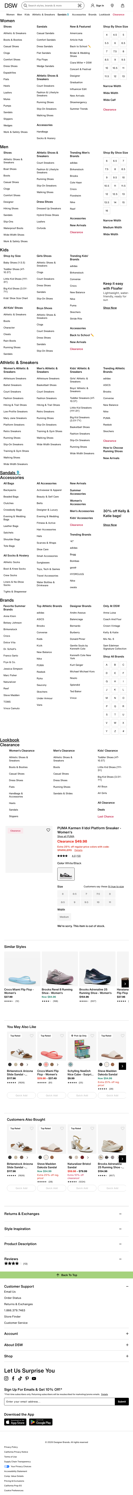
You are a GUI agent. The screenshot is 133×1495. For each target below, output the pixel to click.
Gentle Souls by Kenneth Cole (79, 647)
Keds (39, 639)
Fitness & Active (46, 523)
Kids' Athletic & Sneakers (80, 370)
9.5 (123, 59)
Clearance (109, 109)
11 (123, 68)
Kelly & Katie (110, 632)
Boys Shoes (44, 308)
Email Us (10, 1292)
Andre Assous (78, 612)
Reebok (107, 424)
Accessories (78, 218)
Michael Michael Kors (82, 671)
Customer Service (16, 1322)
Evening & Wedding (48, 516)
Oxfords (41, 228)
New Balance (77, 292)
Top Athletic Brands (49, 606)
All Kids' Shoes (13, 308)
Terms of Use (10, 1456)
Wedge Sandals (45, 66)
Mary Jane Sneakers (15, 418)
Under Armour (44, 698)
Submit (122, 1401)
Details (78, 850)
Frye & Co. (9, 662)
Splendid (75, 685)
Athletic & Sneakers (14, 33)
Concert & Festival (80, 69)
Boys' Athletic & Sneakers (79, 389)
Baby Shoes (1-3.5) (14, 262)
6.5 (123, 43)
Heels (6, 86)
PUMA (106, 418)
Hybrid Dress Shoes (48, 215)
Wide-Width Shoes (13, 234)
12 (115, 76)
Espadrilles (9, 72)
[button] (48, 830)
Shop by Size (12, 256)
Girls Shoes (44, 256)
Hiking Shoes (10, 208)
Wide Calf (109, 100)
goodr (73, 567)
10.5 (115, 68)
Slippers (8, 119)
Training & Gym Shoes (16, 451)
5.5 (107, 43)
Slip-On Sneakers (46, 109)
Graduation (76, 82)
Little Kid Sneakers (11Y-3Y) (81, 409)
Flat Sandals (44, 53)
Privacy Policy (11, 1447)
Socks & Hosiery (46, 138)
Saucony (42, 685)
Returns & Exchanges (18, 1304)
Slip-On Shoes (45, 298)
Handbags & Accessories (16, 795)
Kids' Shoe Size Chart (15, 298)
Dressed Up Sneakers (49, 208)
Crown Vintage (111, 626)
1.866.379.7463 (14, 1310)
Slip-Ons (8, 221)
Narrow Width (112, 86)
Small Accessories (47, 556)
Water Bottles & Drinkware (46, 583)
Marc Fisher (10, 675)
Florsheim (75, 195)
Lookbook (104, 14)
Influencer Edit (78, 89)
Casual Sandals (45, 33)
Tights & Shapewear (14, 591)
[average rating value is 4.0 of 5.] (66, 856)
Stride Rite (76, 318)
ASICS (106, 385)
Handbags (42, 131)
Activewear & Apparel (49, 490)
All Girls (102, 793)
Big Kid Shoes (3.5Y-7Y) (15, 290)
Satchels (8, 532)
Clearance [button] (118, 14)
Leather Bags (10, 526)
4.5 (115, 34)
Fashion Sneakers (13, 398)
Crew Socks (10, 575)
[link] (21, 993)
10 (106, 68)
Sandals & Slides (63, 793)
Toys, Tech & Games (48, 569)
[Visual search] (80, 5)
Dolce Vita (9, 642)
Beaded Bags (11, 496)
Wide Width (110, 93)
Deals (101, 809)
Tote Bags (9, 546)
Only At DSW (111, 606)
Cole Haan (76, 182)
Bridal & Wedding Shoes (80, 54)
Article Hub (76, 40)
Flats (6, 79)
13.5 (106, 202)
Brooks (74, 176)
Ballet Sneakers (12, 385)
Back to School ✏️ (80, 46)
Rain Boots (9, 340)
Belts (40, 503)
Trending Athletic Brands (114, 370)
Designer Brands (80, 606)
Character (9, 327)
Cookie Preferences (13, 1490)
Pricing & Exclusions (14, 1480)
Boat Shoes (9, 169)
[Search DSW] (53, 5)
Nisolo (73, 678)
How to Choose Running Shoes (113, 449)
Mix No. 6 (108, 639)
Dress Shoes (10, 66)
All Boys (102, 786)
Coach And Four (112, 619)
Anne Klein (9, 616)
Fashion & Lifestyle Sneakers (48, 93)
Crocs (73, 189)
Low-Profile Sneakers (15, 411)
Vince (73, 698)
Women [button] (10, 14)
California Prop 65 (13, 1485)
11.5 (107, 76)
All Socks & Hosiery (16, 555)
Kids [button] (27, 14)
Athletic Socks (11, 562)
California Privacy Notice (16, 1451)
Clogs (6, 53)
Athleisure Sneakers (14, 378)
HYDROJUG (77, 574)
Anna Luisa (109, 612)
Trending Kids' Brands (79, 257)
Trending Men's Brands (80, 154)
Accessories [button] (79, 14)
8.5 (107, 59)
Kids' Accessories (81, 518)
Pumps (7, 105)
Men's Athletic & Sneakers (47, 370)
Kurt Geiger (76, 665)
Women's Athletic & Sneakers (16, 370)
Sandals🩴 (63, 14)
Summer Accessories (78, 492)
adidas (73, 162)
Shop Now (110, 314)
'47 (72, 541)
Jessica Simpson (13, 668)
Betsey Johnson (12, 622)
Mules (6, 99)
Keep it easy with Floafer (113, 292)
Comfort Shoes (11, 59)
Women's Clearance (21, 750)
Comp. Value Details (14, 1476)
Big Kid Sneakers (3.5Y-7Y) (80, 418)
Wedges (7, 125)
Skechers (75, 312)
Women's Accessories (78, 502)
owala (73, 587)
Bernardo (75, 626)
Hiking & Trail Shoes (15, 405)
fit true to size (116, 886)
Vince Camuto (11, 708)
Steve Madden (11, 695)
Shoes (7, 26)
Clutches (8, 503)
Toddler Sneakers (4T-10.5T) (82, 399)
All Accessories (46, 483)
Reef (72, 209)
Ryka (40, 678)
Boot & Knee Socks (14, 568)
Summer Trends (79, 109)
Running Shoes (45, 102)
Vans (39, 705)
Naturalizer (9, 682)
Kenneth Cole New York (80, 656)
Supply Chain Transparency (17, 1461)
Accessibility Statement (15, 1471)
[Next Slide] (125, 983)
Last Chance (106, 816)
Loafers (7, 92)
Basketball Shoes (46, 385)
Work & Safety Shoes (15, 132)
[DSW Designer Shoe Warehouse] (11, 5)
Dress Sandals (45, 46)
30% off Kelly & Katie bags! (116, 520)
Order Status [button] (12, 1298)
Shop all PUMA (65, 836)
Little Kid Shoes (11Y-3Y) (15, 280)
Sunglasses (43, 562)
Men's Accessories (82, 511)
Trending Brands (80, 534)
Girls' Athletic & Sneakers (79, 380)
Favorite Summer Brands (14, 607)
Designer (75, 75)
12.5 (115, 194)
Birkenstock (77, 169)
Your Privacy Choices (17, 1466)
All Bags (8, 483)
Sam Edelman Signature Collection (114, 647)
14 (115, 202)
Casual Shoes (11, 46)
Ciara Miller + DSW (81, 62)
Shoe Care (42, 549)
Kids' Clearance (108, 750)
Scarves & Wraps (46, 543)
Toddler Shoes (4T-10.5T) (14, 270)
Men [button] (19, 14)
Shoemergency (78, 102)
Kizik (39, 645)
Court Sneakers (45, 86)
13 (123, 76)
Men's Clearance (64, 750)
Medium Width (112, 227)
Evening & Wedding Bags (14, 517)
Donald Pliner (77, 639)
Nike (72, 202)
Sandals (7, 112)
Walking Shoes (45, 115)
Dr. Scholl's (9, 649)
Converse (75, 279)
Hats (39, 536)
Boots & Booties (12, 40)
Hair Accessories (46, 529)
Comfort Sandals (46, 40)
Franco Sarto (10, 655)
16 (106, 210)
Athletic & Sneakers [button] (43, 14)
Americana (76, 33)
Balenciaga (76, 619)
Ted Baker (75, 691)
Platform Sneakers (13, 424)
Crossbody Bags (12, 509)
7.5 (115, 51)
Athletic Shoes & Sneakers (47, 77)
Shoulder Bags (11, 539)
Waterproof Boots (13, 228)
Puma (73, 305)
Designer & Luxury (47, 509)
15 (123, 202)
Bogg (73, 554)
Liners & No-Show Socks (13, 583)
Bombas (74, 561)
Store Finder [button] (12, 1316)
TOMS (7, 701)
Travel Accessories (47, 575)
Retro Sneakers (12, 431)
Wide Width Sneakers (15, 464)
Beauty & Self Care (48, 496)
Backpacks (9, 490)
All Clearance (106, 803)
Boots (6, 175)
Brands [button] (92, 14)
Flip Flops (42, 59)
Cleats (7, 334)
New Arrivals (77, 95)
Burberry (75, 632)
